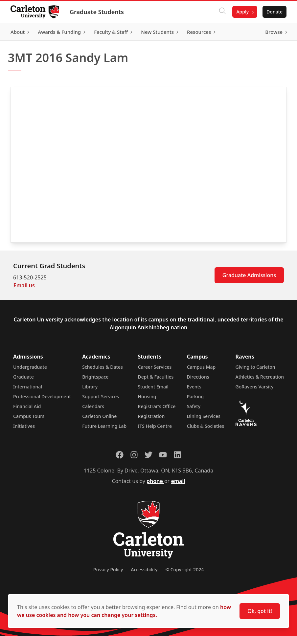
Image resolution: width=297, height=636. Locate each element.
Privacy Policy (108, 569)
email (178, 481)
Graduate (23, 377)
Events (194, 387)
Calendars (93, 406)
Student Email (153, 387)
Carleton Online (99, 416)
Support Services (100, 396)
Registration (151, 416)
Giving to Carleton (255, 367)
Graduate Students (97, 12)
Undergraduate (30, 367)
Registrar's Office (157, 406)
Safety (194, 406)
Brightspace (95, 377)
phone (155, 481)
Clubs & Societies (205, 426)
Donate (274, 12)
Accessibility (144, 569)
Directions (198, 377)
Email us (24, 285)
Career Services (155, 367)
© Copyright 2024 (184, 569)
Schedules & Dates (102, 367)
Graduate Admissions (249, 275)
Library (90, 387)
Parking (195, 396)
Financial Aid (27, 406)
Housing (147, 396)
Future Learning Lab (104, 426)
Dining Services (203, 416)
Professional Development (42, 396)
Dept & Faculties (156, 377)
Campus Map (201, 367)
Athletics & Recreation (260, 377)
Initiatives (24, 426)
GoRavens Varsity (255, 387)
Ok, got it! (259, 611)
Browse (274, 32)
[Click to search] (222, 12)
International (27, 387)
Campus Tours (28, 416)
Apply (242, 12)
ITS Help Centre (155, 426)
